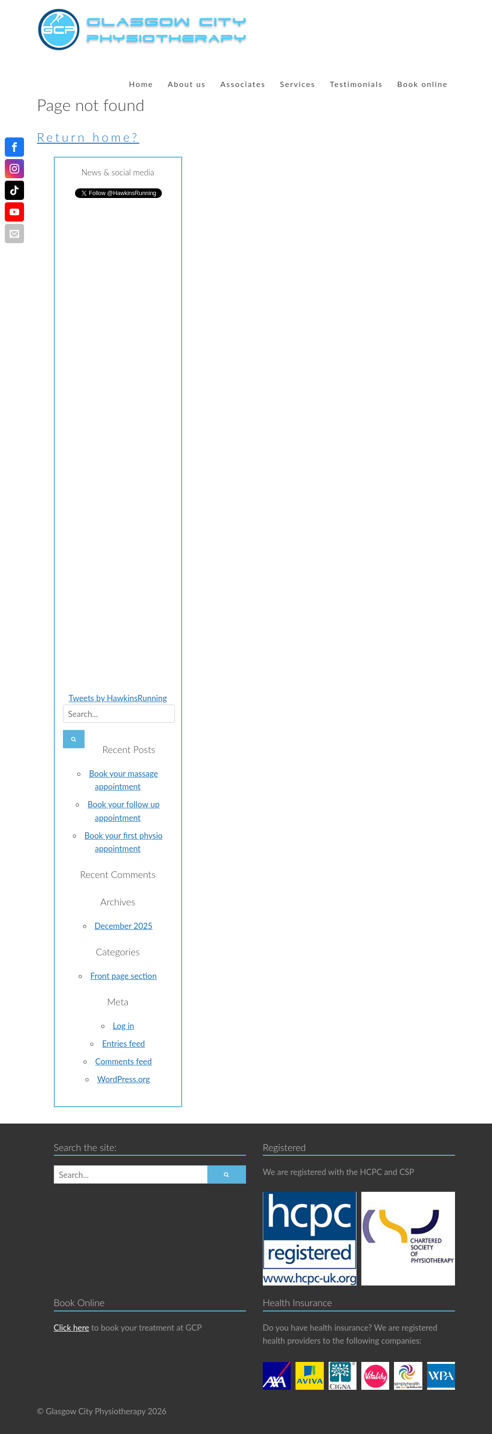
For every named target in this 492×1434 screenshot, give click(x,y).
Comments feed (123, 1061)
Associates (242, 83)
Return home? (88, 137)
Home (141, 83)
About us (187, 83)
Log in (123, 1026)
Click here (71, 1328)
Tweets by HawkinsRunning (118, 698)
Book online (422, 83)
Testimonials (356, 83)
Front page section (123, 976)
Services (298, 83)
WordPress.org (123, 1079)
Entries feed (123, 1043)
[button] (74, 739)
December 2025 (124, 926)
